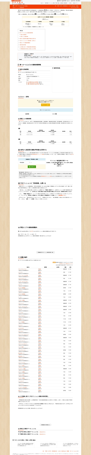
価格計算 (59, 0)
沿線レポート (76, 3)
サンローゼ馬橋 (21, 378)
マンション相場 (52, 3)
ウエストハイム (21, 337)
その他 (70, 3)
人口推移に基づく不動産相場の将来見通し (28, 46)
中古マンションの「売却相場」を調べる (27, 40)
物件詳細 (73, 0)
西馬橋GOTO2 (21, 318)
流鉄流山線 (73, 5)
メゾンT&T (20, 272)
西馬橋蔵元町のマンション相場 (38, 154)
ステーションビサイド (22, 343)
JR (27, 83)
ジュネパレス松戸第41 (22, 387)
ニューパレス (21, 384)
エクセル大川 (21, 328)
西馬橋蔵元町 (65, 5)
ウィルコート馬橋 (21, 368)
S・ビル (19, 297)
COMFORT (20, 290)
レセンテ (20, 309)
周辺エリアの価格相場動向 (25, 42)
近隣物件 (78, 0)
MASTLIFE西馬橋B (21, 287)
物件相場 (46, 3)
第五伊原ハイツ (21, 356)
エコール (20, 284)
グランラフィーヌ (21, 350)
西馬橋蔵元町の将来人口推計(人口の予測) (28, 48)
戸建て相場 (57, 3)
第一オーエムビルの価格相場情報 (26, 32)
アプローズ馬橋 (21, 300)
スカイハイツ (21, 359)
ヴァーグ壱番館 (21, 322)
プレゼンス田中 (21, 375)
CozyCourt (20, 325)
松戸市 (61, 5)
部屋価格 (64, 0)
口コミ (68, 0)
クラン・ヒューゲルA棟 (23, 275)
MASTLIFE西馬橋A (21, 294)
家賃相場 (66, 3)
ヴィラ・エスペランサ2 (23, 281)
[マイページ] (22, 0)
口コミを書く (45, 105)
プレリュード (21, 303)
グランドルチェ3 (21, 315)
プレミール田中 (21, 365)
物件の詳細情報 (23, 34)
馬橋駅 (77, 5)
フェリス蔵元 (21, 346)
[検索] (13, 0)
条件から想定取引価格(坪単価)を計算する (28, 38)
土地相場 (61, 3)
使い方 (43, 3)
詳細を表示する (42, 431)
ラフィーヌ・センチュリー (23, 334)
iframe (59, 40)
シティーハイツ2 (21, 362)
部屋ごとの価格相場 (24, 36)
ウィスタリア (21, 381)
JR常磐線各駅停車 (31, 83)
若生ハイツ (20, 390)
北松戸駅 (37, 84)
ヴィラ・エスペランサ (22, 306)
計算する (32, 166)
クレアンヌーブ (21, 340)
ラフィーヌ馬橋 (21, 371)
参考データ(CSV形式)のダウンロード (66, 263)
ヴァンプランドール (22, 269)
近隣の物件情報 (23, 44)
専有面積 (22, 162)
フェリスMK (20, 312)
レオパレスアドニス (22, 278)
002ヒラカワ (20, 331)
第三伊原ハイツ (21, 353)
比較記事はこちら (61, 195)
